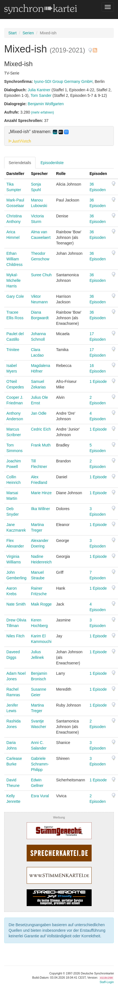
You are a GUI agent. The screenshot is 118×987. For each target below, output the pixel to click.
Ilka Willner (40, 508)
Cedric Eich (41, 429)
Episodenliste (52, 162)
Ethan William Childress (14, 259)
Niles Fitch (15, 636)
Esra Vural (40, 796)
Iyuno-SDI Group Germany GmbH (63, 81)
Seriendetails (20, 162)
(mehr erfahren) (42, 112)
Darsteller (15, 173)
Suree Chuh (41, 275)
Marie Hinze (41, 493)
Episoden (98, 173)
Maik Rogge (41, 604)
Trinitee (12, 349)
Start (12, 33)
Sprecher (39, 173)
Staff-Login (107, 982)
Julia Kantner (39, 90)
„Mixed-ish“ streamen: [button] (39, 131)
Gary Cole (15, 296)
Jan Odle (38, 413)
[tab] (59, 135)
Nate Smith (16, 604)
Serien (28, 33)
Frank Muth (41, 445)
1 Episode (98, 381)
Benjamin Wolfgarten (46, 104)
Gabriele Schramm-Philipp (40, 764)
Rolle (61, 173)
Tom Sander (41, 95)
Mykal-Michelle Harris (13, 280)
